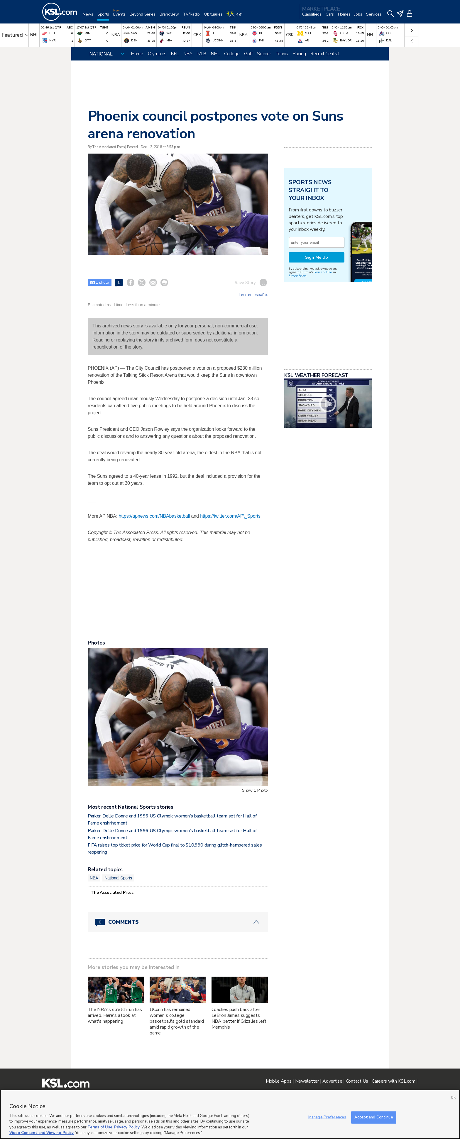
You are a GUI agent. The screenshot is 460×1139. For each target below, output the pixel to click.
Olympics (157, 54)
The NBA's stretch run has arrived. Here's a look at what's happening (115, 1015)
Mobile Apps (279, 1081)
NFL (175, 54)
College (231, 54)
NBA (188, 54)
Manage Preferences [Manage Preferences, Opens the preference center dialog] (327, 1117)
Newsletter (307, 1081)
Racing (299, 54)
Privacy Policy (297, 275)
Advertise (332, 1081)
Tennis (282, 54)
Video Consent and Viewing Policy (41, 1132)
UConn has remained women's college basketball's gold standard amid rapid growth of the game (177, 1021)
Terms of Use (323, 272)
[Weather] (236, 16)
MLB (201, 54)
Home (137, 54)
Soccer (264, 54)
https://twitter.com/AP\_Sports (230, 516)
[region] (230, 1114)
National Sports (118, 878)
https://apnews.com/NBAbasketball (154, 516)
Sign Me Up (316, 257)
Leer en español (253, 295)
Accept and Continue (373, 1117)
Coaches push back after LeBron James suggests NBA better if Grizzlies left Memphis (239, 1018)
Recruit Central (324, 54)
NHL (215, 54)
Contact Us (357, 1081)
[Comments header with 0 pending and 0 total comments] (178, 922)
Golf (248, 54)
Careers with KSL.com (393, 1081)
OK (453, 1098)
